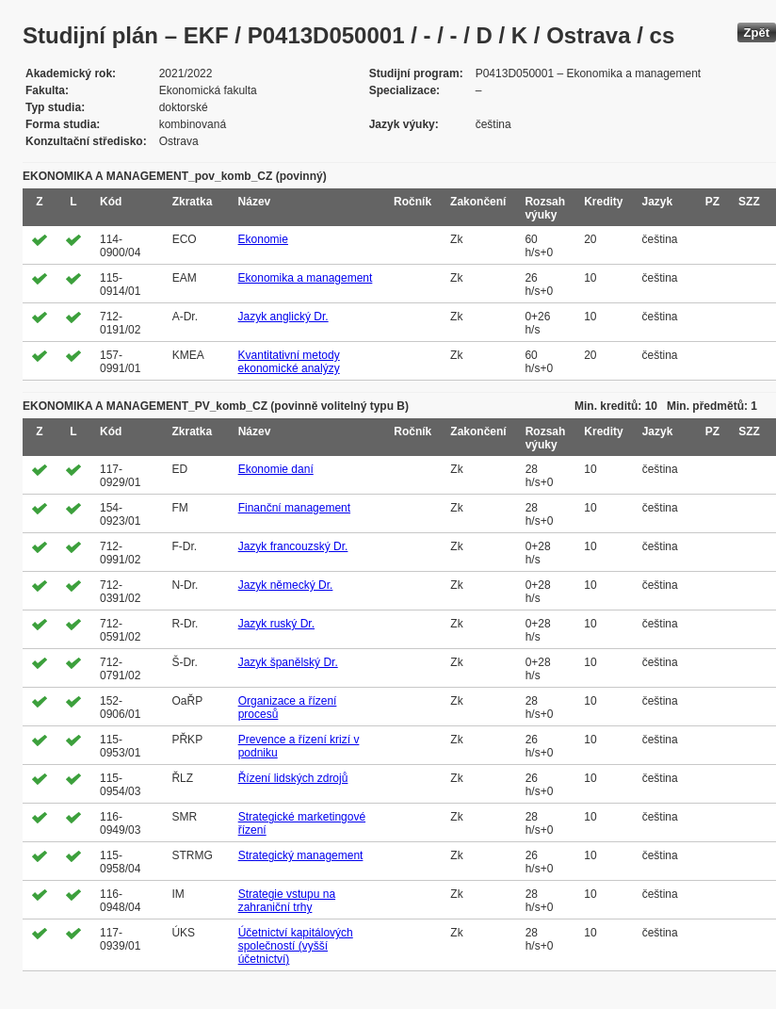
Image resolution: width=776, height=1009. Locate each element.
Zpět (756, 32)
